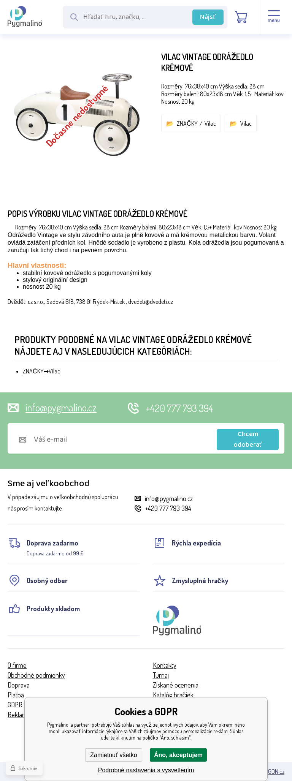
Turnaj (161, 675)
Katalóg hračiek (173, 695)
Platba (16, 695)
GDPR (15, 704)
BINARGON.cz (269, 771)
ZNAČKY (187, 123)
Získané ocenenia (175, 685)
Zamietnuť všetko (113, 755)
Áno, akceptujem (178, 755)
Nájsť (208, 17)
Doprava (19, 685)
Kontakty (164, 665)
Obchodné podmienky (36, 675)
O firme (17, 665)
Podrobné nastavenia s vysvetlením (146, 770)
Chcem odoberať (247, 439)
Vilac (210, 123)
